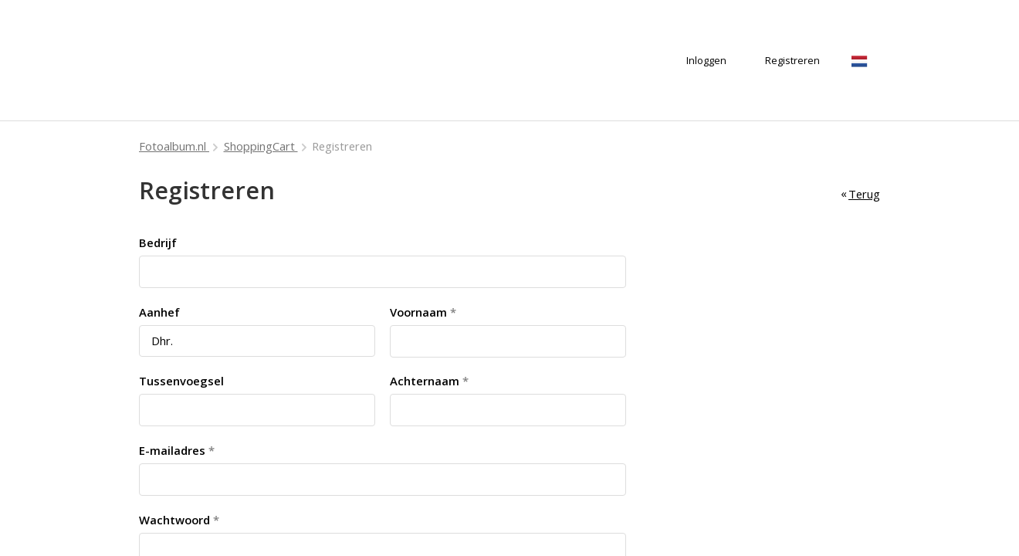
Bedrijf (158, 242)
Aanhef (159, 312)
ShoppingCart (261, 146)
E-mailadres (172, 450)
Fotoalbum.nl (174, 146)
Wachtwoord (174, 519)
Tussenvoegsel (181, 380)
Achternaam (424, 380)
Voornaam (418, 312)
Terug (864, 194)
